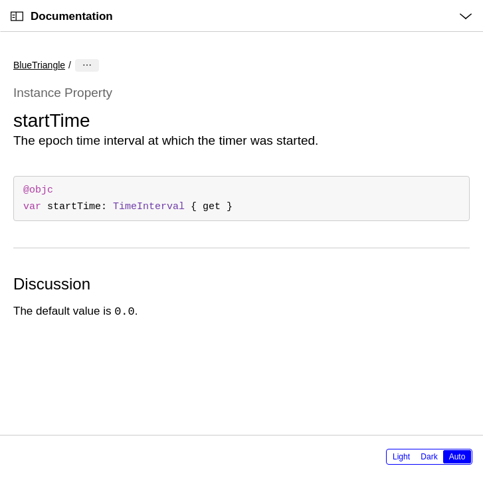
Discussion (51, 284)
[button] (0, 0)
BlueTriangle (39, 65)
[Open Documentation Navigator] (17, 16)
